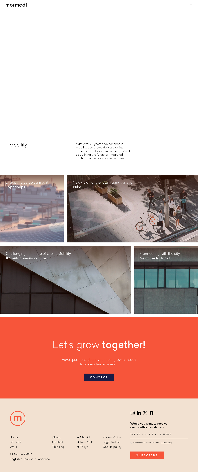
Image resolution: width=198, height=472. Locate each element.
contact (99, 377)
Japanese (43, 459)
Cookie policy (112, 447)
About (56, 437)
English (15, 459)
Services (15, 442)
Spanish (28, 459)
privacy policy (166, 442)
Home (14, 437)
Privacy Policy (112, 437)
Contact (57, 442)
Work (13, 447)
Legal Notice (111, 442)
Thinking (58, 447)
